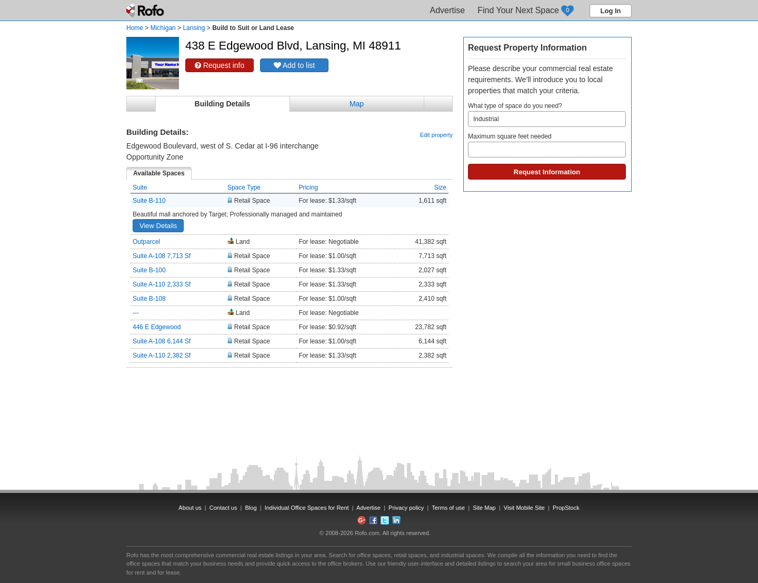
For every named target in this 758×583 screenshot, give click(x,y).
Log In (611, 11)
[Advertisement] (289, 394)
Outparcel (146, 241)
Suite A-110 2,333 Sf (162, 284)
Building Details (223, 104)
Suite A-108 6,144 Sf (162, 341)
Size (440, 187)
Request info (220, 65)
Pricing (308, 187)
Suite (140, 187)
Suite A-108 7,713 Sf (162, 256)
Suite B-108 (149, 298)
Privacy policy (406, 508)
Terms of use (448, 508)
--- (136, 313)
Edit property (436, 135)
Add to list (294, 65)
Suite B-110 (149, 200)
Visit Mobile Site (524, 508)
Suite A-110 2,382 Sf (162, 355)
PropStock (566, 508)
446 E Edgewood (157, 327)
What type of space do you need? (547, 114)
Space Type (244, 187)
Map (357, 104)
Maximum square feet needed (547, 145)
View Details (158, 226)
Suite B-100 (149, 270)
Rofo (146, 10)
